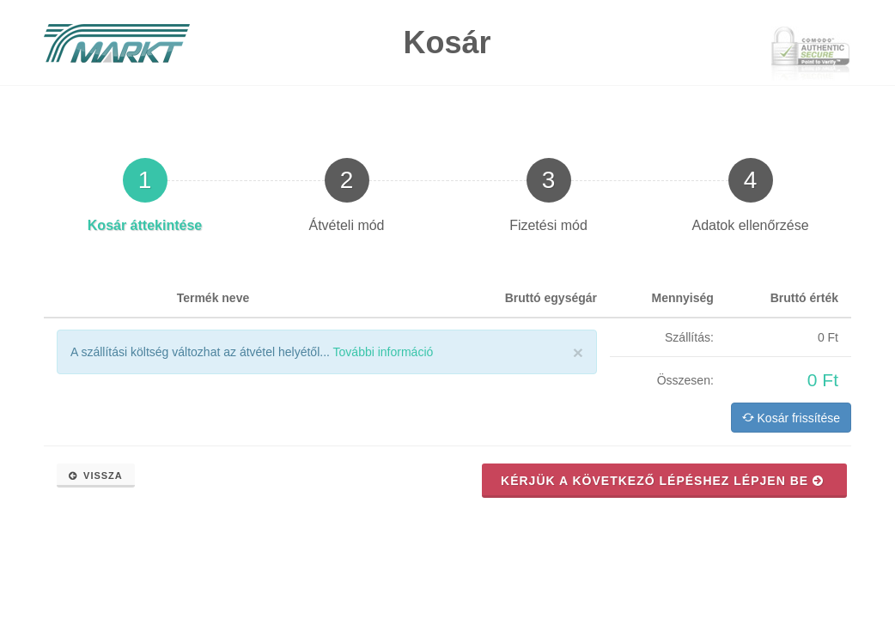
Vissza (96, 475)
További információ (383, 352)
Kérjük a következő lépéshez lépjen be (662, 481)
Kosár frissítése (791, 417)
